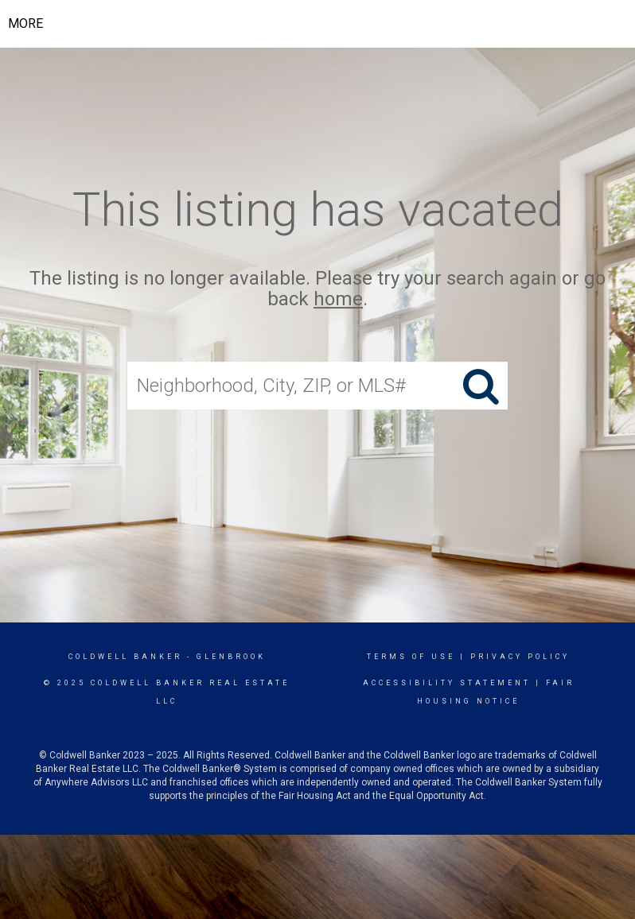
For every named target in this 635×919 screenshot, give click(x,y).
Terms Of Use (411, 657)
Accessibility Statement (447, 683)
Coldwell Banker (125, 657)
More (25, 23)
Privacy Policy (520, 657)
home (338, 300)
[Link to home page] (329, 24)
